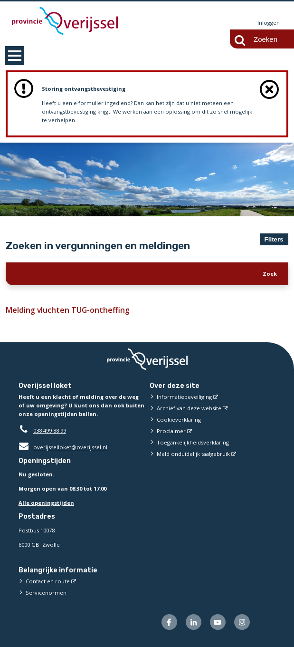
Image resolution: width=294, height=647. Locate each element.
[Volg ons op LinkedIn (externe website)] (193, 622)
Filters (274, 239)
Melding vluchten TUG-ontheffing (66, 310)
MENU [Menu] (14, 55)
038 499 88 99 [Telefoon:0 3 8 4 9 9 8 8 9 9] (49, 430)
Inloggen (268, 22)
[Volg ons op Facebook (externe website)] (169, 622)
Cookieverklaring (179, 419)
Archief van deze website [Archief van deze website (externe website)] (189, 408)
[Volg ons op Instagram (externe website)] (242, 622)
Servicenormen (46, 592)
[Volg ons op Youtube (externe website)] (218, 622)
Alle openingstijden (46, 502)
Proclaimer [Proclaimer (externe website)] (171, 431)
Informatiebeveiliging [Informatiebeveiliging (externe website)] (184, 396)
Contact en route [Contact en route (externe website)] (48, 581)
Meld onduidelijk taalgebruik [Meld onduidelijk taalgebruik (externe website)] (193, 453)
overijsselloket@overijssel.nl (63, 447)
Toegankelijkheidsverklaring (193, 442)
